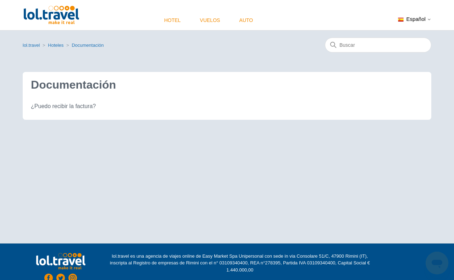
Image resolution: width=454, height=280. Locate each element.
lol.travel (31, 45)
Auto (246, 20)
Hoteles (55, 45)
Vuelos (210, 20)
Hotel (172, 20)
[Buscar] (378, 45)
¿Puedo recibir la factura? (63, 106)
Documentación (88, 45)
